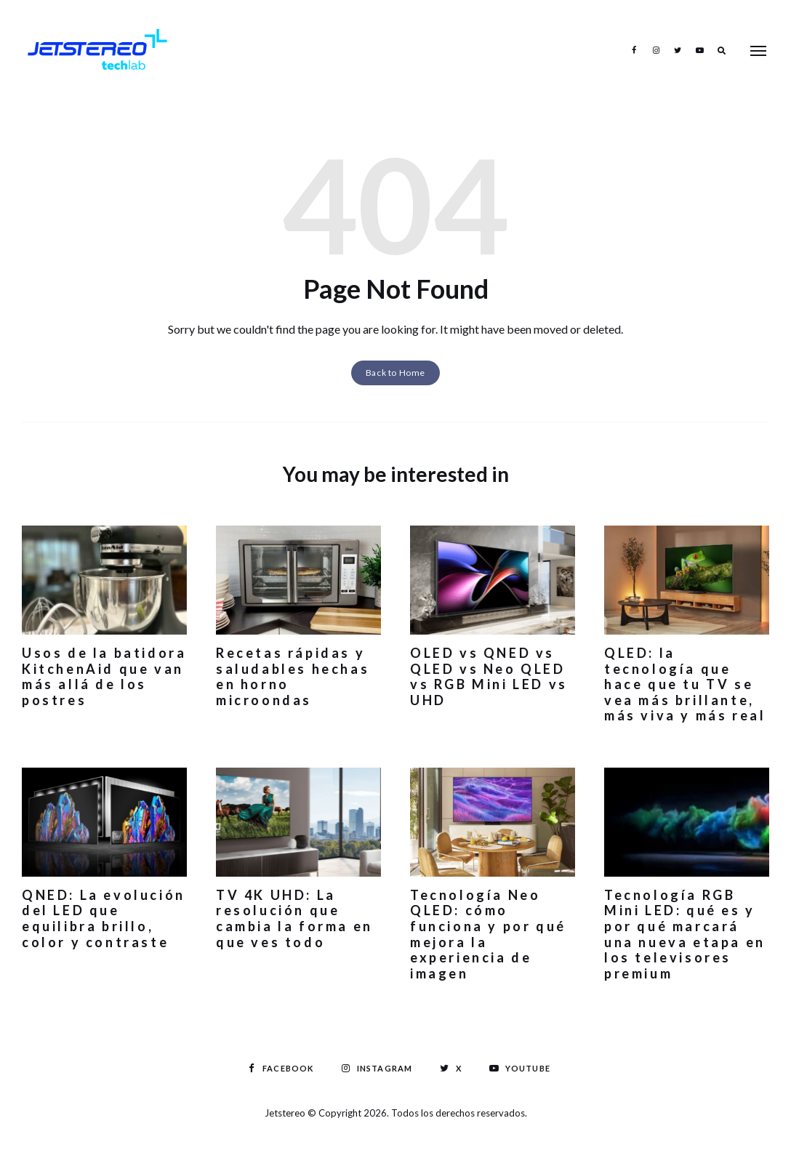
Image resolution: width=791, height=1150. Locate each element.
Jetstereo (286, 1113)
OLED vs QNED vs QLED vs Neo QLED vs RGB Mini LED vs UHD (489, 676)
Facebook (634, 50)
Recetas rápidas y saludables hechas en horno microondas (292, 676)
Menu (758, 51)
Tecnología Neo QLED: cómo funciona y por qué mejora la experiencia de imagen (488, 934)
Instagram (656, 50)
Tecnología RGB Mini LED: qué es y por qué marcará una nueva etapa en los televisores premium (685, 934)
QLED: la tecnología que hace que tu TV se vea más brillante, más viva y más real (685, 684)
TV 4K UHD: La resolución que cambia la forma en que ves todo (294, 918)
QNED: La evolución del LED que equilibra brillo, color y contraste (103, 918)
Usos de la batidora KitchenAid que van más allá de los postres (104, 676)
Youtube (699, 50)
